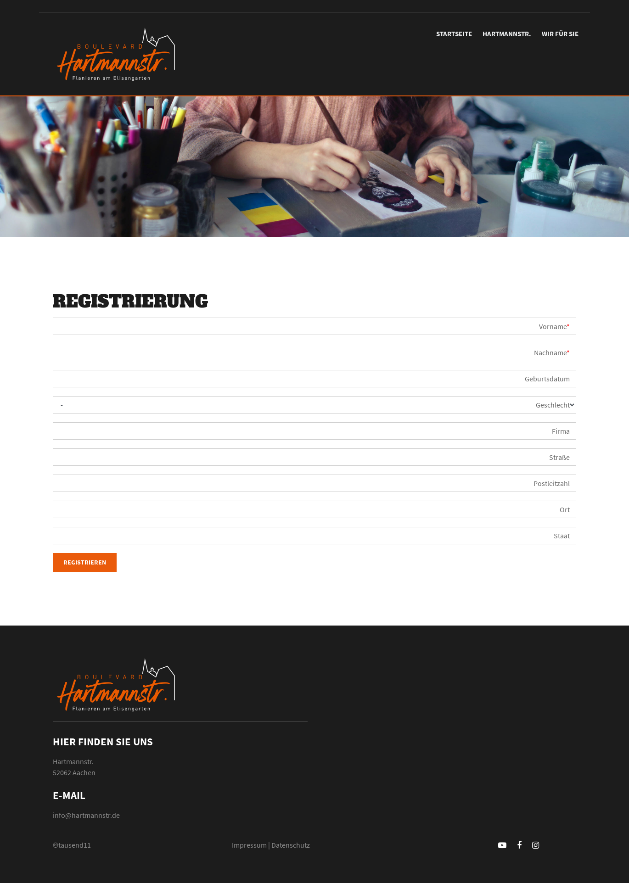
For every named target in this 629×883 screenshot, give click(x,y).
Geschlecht (553, 404)
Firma (561, 431)
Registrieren (84, 562)
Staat (562, 535)
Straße (559, 457)
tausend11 (74, 844)
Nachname (552, 352)
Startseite (454, 33)
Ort (565, 509)
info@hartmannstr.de (86, 815)
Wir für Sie (560, 33)
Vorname (554, 326)
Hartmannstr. (507, 33)
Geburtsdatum (547, 378)
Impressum (249, 844)
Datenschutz (290, 844)
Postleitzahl (552, 483)
